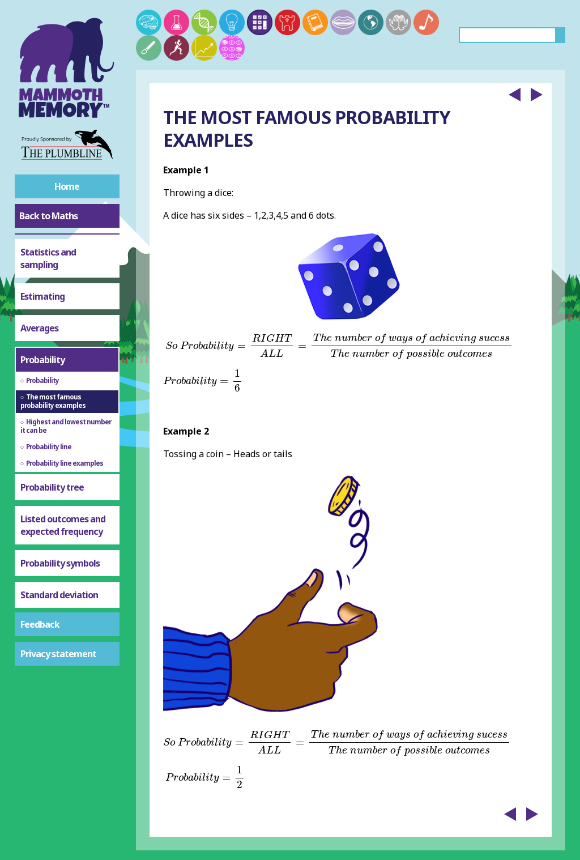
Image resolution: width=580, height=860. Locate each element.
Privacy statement (58, 654)
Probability (42, 360)
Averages (39, 328)
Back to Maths (48, 216)
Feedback (39, 624)
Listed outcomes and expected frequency (62, 525)
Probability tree (52, 487)
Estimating (42, 296)
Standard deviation (59, 595)
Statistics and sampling (48, 258)
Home (66, 186)
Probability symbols (60, 563)
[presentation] (339, 346)
